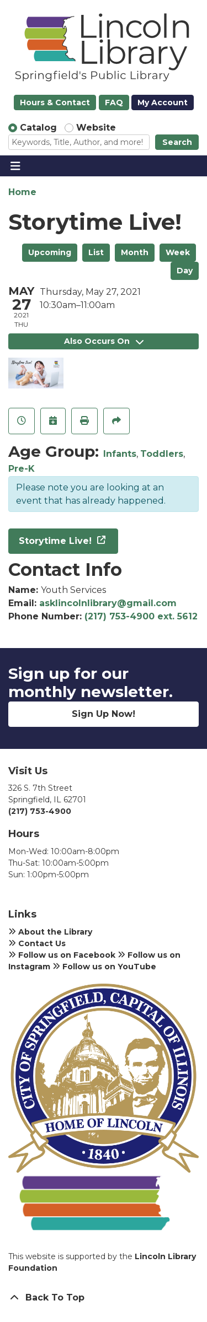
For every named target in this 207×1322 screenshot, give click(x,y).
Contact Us (37, 943)
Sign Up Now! (103, 714)
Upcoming (49, 252)
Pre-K (21, 468)
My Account (162, 102)
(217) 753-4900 (39, 811)
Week (178, 252)
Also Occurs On (104, 341)
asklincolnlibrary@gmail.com (108, 603)
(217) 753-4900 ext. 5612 (141, 616)
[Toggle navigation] (15, 166)
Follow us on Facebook (61, 955)
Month (134, 252)
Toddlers (161, 454)
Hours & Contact (55, 102)
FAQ (114, 102)
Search (177, 142)
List (96, 252)
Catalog (38, 127)
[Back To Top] (103, 1298)
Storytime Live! (56, 541)
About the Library (50, 932)
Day (185, 271)
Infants (119, 454)
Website (96, 127)
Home (22, 192)
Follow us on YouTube (104, 967)
